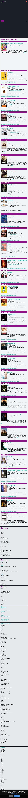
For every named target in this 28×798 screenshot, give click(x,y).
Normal (2, 533)
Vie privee (2, 737)
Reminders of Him (4, 710)
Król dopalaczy (3, 666)
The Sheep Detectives (4, 573)
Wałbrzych (2, 784)
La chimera (2, 668)
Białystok (2, 749)
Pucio (1, 545)
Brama (2, 639)
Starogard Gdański (4, 779)
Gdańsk (2, 759)
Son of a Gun (10, 157)
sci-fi (17, 234)
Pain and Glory (3, 695)
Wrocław (2, 785)
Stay (8, 385)
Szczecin (2, 780)
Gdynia (2, 760)
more (25, 52)
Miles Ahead (10, 128)
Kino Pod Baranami (4, 600)
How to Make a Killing (4, 552)
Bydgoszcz (2, 751)
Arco (1, 631)
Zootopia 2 (2, 742)
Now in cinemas (6, 623)
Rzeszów (2, 775)
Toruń (2, 781)
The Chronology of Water (5, 538)
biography (12, 132)
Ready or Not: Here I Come (5, 555)
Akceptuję (16, 795)
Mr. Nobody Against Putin (5, 683)
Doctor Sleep (10, 72)
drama (11, 104)
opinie (18, 53)
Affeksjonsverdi (3, 625)
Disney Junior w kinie (4, 649)
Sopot (2, 777)
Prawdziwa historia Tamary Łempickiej (7, 704)
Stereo (2, 722)
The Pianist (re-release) (5, 543)
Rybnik (2, 774)
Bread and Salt (3, 641)
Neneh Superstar (3, 684)
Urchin (2, 556)
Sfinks (2, 604)
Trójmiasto (2, 782)
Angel (2, 629)
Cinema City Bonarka (4, 589)
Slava (1, 718)
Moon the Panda (3, 681)
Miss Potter (9, 372)
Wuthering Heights (4, 739)
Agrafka (2, 588)
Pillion (2, 700)
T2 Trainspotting (11, 100)
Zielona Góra (3, 789)
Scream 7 (2, 714)
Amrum (2, 628)
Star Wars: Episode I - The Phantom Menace (17, 260)
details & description (10, 53)
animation (12, 90)
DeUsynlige (2, 646)
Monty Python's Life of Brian (5, 680)
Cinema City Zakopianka (5, 592)
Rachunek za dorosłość (4, 708)
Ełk (1, 758)
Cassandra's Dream (11, 358)
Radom (2, 772)
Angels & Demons (11, 343)
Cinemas (4, 587)
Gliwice (2, 761)
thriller (14, 249)
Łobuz (2, 743)
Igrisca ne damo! (3, 577)
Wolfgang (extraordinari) (5, 570)
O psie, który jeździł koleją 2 (5, 691)
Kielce (2, 764)
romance (17, 219)
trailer (15, 53)
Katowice (2, 763)
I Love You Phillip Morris (12, 286)
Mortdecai (9, 142)
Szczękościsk (3, 725)
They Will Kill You (3, 733)
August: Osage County (12, 170)
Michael (2, 530)
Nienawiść (2, 685)
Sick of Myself (3, 716)
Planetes (2, 548)
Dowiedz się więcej (14, 793)
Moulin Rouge (10, 500)
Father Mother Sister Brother (6, 658)
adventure (16, 90)
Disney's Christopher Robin (13, 86)
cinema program (3, 53)
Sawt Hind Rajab (3, 713)
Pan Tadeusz (3, 696)
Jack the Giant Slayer (12, 184)
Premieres (5, 528)
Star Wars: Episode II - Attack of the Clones (17, 470)
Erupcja (2, 656)
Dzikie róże (2, 654)
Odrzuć (11, 795)
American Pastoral (11, 114)
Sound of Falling (3, 546)
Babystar (2, 537)
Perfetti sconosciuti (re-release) (6, 550)
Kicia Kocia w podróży (4, 664)
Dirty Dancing (3, 647)
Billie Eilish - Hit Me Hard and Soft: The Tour (8, 566)
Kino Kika (2, 597)
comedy (19, 90)
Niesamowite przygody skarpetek (6, 687)
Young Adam (10, 442)
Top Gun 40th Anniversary (5, 575)
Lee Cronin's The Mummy (5, 542)
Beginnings (2, 635)
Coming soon (5, 560)
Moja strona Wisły (4, 679)
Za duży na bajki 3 (4, 741)
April (1, 539)
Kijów (1, 596)
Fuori (1, 564)
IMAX (1, 595)
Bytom (2, 752)
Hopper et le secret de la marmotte (7, 580)
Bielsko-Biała (3, 750)
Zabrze (2, 787)
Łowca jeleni (3, 744)
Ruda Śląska (3, 773)
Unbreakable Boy (3, 734)
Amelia (8, 328)
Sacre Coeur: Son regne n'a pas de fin (7, 712)
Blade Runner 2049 (4, 637)
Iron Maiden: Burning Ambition (6, 579)
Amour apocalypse (4, 567)
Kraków (2, 766)
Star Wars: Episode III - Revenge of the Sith (17, 414)
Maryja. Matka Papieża (4, 541)
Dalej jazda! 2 (3, 643)
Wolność (2, 738)
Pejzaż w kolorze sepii (4, 697)
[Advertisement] (14, 30)
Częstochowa (3, 754)
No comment (3, 688)
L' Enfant (2, 667)
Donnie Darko (3, 651)
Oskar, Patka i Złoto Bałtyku (5, 693)
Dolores (2, 650)
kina (6, 1)
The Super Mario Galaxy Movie (6, 554)
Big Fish (9, 429)
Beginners (9, 272)
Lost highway (3, 672)
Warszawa (2, 783)
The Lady (2, 730)
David (2, 645)
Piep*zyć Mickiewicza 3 (4, 698)
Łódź (1, 768)
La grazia (2, 670)
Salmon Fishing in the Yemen (13, 216)
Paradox (2, 603)
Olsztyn (2, 769)
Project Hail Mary (4, 614)
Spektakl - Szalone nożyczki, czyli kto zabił (8, 721)
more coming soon (4, 584)
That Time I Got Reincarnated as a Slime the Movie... (10, 571)
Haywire (9, 244)
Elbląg (2, 757)
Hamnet (2, 660)
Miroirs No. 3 (3, 532)
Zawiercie (2, 788)
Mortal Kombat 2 (4, 569)
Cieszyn (2, 753)
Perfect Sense (10, 230)
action (11, 147)
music (18, 132)
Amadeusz (2, 626)
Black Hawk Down (11, 485)
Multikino (2, 601)
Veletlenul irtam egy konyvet (5, 735)
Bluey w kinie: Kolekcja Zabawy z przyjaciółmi (8, 638)
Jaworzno (2, 762)
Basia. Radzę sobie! (4, 634)
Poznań (2, 771)
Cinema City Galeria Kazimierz (6, 591)
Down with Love (10, 456)
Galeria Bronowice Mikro (5, 593)
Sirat (1, 717)
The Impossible (10, 200)
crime (11, 118)
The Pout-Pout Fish (4, 731)
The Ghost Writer (11, 314)
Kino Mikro (2, 599)
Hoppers (2, 617)
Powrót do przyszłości (4, 702)
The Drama (2, 551)
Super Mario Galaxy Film (5, 610)
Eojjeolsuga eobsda (4, 655)
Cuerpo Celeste (3, 642)
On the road (3, 692)
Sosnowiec (2, 778)
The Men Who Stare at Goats (13, 299)
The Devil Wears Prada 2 (5, 562)
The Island (9, 399)
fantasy (18, 264)
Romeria (2, 583)
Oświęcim (2, 770)
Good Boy (2, 659)
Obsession (2, 581)
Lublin (2, 767)
